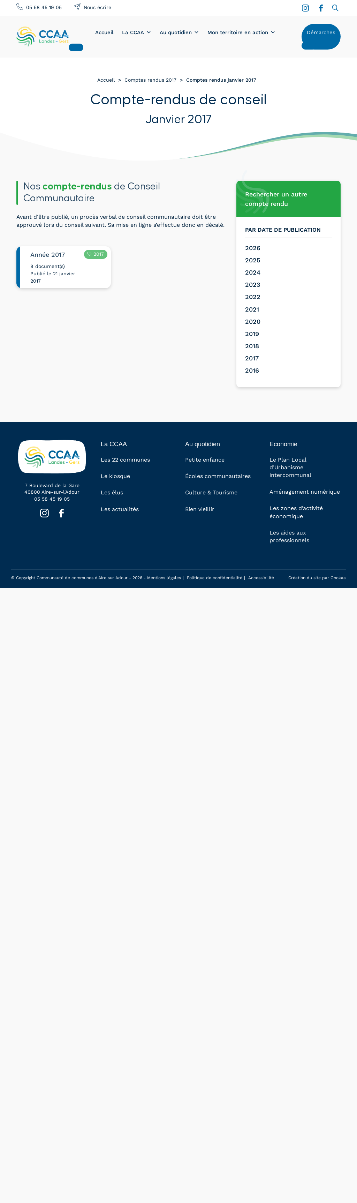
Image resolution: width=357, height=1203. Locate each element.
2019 (252, 333)
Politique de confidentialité (214, 577)
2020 (252, 321)
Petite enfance (205, 459)
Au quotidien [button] (179, 32)
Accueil (104, 32)
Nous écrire (97, 7)
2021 (252, 309)
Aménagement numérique (304, 491)
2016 (252, 370)
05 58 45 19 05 (44, 7)
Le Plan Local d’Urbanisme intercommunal (290, 467)
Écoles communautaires (218, 476)
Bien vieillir (199, 509)
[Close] (76, 47)
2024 (252, 272)
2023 (252, 284)
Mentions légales (164, 577)
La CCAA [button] (136, 32)
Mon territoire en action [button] (241, 32)
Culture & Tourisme (211, 492)
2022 (252, 296)
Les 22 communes (125, 459)
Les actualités (120, 509)
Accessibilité (261, 577)
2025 (252, 260)
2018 (252, 346)
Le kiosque (115, 476)
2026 (252, 248)
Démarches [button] (321, 32)
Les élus (112, 492)
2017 (252, 358)
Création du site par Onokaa (317, 577)
